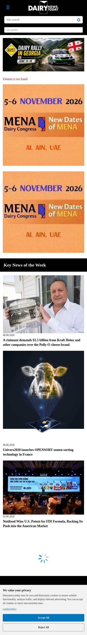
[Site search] (43, 19)
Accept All (43, 617)
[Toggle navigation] (8, 7)
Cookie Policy (9, 609)
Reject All (43, 627)
